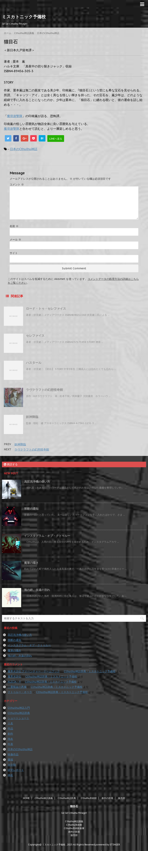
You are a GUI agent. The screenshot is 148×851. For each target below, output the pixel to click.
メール (15, 239)
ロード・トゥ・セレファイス (46, 308)
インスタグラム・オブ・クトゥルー (47, 536)
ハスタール (33, 363)
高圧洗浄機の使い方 (37, 481)
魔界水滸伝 (14, 676)
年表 (10, 744)
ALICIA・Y (14, 681)
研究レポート (16, 770)
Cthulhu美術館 (89, 798)
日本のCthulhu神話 (23, 149)
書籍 (10, 759)
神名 (10, 775)
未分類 (12, 765)
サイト (14, 253)
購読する (11, 464)
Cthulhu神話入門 (19, 708)
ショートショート (18, 718)
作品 (10, 728)
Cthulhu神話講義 (44, 798)
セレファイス (35, 335)
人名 (10, 723)
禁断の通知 (31, 508)
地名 (10, 739)
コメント (17, 184)
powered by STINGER (107, 844)
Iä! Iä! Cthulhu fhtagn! (74, 812)
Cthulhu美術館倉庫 (74, 828)
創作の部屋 (107, 798)
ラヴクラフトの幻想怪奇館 (44, 390)
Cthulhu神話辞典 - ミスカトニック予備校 (89, 671)
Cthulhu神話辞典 (19, 713)
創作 (10, 733)
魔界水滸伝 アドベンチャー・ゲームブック (34, 671)
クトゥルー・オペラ (20, 692)
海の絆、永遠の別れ (37, 590)
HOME (26, 798)
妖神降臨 (32, 417)
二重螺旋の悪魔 (17, 687)
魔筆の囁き (31, 563)
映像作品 (13, 754)
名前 (14, 226)
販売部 (121, 798)
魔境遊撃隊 (14, 116)
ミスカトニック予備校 (24, 16)
